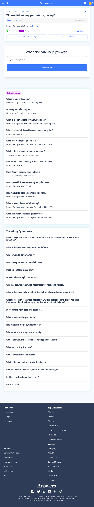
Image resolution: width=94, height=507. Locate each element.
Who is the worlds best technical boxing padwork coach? (32, 339)
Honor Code (8, 457)
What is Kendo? (13, 384)
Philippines (37, 26)
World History (53, 426)
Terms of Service (54, 462)
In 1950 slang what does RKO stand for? (24, 309)
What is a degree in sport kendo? (21, 317)
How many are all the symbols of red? (23, 324)
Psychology (52, 435)
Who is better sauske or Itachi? (20, 354)
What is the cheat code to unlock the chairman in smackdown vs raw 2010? (40, 292)
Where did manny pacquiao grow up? (30, 15)
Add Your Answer (68, 37)
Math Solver (8, 471)
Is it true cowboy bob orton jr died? (22, 377)
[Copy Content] (80, 31)
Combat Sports (25, 11)
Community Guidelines (12, 453)
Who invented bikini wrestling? (20, 255)
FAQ (5, 475)
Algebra (51, 412)
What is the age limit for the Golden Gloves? (26, 362)
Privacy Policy (53, 466)
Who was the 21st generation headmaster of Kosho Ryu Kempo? (35, 285)
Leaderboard (9, 412)
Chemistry (52, 417)
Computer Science (55, 439)
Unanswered (9, 421)
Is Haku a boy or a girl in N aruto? (21, 277)
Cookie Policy (53, 475)
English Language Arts (57, 430)
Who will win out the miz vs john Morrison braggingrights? (32, 369)
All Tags (7, 417)
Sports (16, 11)
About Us (51, 453)
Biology (51, 421)
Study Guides (9, 466)
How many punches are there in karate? (24, 262)
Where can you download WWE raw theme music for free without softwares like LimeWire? (42, 238)
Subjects (9, 11)
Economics (52, 444)
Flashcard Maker (10, 462)
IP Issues (51, 480)
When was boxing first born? (19, 347)
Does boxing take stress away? (20, 270)
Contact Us (52, 457)
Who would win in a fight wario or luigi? (24, 332)
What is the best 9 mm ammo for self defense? (27, 247)
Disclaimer (52, 471)
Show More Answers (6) (26, 37)
